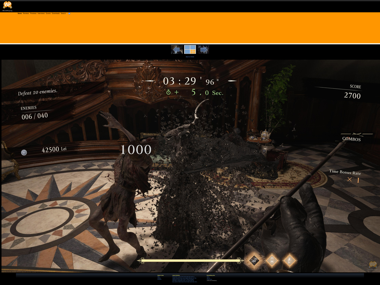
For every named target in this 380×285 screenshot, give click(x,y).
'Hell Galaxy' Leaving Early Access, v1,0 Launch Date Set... (183, 280)
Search (63, 13)
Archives (159, 278)
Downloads (56, 13)
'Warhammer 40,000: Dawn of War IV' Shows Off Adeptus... (183, 279)
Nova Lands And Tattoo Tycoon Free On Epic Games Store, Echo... (185, 281)
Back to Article (190, 57)
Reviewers (159, 279)
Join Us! (208, 278)
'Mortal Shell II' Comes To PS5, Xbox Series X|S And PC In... (183, 276)
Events (48, 13)
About (208, 276)
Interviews (41, 13)
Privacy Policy (209, 279)
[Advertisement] (190, 29)
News (159, 276)
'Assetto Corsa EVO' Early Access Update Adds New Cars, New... (184, 278)
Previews (33, 13)
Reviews (26, 13)
